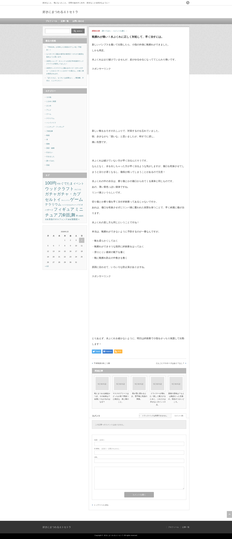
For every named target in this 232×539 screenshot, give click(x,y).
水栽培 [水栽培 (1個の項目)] (80, 216)
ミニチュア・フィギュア (55, 127)
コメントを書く (119, 31)
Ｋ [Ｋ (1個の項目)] (79, 219)
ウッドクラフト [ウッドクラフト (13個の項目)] (59, 189)
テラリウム (50, 118)
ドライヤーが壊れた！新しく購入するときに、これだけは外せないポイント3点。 (158, 399)
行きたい (49, 152)
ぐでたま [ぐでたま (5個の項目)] (67, 183)
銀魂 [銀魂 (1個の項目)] (69, 219)
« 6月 (47, 266)
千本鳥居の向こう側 (102, 363)
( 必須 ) (99, 440)
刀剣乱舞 (49, 131)
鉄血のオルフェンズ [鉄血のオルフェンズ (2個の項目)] (58, 219)
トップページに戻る (101, 505)
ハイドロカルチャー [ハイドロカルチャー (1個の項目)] (69, 205)
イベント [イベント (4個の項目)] (78, 183)
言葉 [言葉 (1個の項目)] (46, 219)
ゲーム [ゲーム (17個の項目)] (76, 199)
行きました (50, 156)
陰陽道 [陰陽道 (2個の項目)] (74, 219)
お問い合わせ (78, 21)
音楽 (48, 165)
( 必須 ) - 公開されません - (107, 449)
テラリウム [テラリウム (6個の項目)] (53, 204)
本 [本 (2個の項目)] (77, 215)
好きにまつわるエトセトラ (60, 11)
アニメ (48, 110)
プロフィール (51, 21)
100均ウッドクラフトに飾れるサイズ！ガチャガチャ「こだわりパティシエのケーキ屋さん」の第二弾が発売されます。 (65, 70)
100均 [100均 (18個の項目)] (50, 183)
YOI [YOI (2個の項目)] (58, 184)
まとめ (48, 105)
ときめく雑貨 (51, 101)
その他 (48, 97)
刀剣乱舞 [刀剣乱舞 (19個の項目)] (66, 214)
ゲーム (48, 114)
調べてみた (106, 31)
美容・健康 (50, 148)
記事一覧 (64, 21)
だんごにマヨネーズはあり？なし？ (170, 363)
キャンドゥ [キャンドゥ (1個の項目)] (65, 200)
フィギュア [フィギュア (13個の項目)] (64, 209)
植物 (48, 144)
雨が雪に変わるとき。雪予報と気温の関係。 (139, 396)
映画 (48, 135)
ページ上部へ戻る (229, 514)
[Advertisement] (117, 92)
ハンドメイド (51, 123)
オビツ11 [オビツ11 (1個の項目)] (77, 189)
